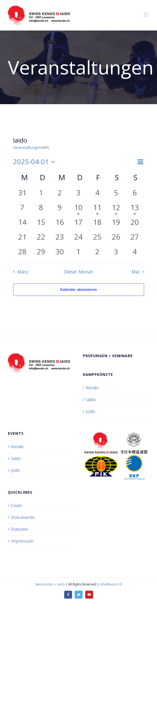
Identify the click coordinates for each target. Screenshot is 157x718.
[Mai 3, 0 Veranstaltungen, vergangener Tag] (116, 253)
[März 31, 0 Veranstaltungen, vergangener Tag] (22, 194)
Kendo (92, 388)
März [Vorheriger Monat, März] (22, 272)
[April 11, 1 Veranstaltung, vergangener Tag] (97, 209)
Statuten (19, 529)
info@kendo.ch (111, 584)
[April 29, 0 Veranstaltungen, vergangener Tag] (41, 253)
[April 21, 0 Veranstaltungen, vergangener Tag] (22, 238)
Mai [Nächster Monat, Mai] (135, 272)
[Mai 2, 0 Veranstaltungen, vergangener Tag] (97, 253)
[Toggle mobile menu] (146, 14)
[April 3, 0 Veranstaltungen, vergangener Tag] (78, 194)
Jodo (90, 411)
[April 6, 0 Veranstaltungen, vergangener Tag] (134, 194)
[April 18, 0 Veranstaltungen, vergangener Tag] (97, 223)
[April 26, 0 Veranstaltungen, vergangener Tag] (116, 238)
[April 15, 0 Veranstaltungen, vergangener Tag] (41, 223)
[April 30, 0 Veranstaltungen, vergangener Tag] (59, 253)
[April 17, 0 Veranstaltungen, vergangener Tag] (78, 223)
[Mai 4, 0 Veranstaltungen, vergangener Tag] (134, 253)
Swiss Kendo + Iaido (50, 584)
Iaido (91, 399)
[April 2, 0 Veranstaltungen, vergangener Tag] (59, 194)
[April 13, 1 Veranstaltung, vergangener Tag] (134, 209)
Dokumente (22, 517)
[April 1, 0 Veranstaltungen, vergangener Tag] (41, 194)
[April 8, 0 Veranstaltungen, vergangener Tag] (41, 209)
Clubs (16, 505)
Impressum (22, 541)
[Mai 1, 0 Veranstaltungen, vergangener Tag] (78, 253)
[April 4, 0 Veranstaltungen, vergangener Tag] (97, 194)
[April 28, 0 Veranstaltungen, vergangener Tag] (22, 253)
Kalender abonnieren (78, 289)
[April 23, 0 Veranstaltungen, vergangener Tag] (59, 238)
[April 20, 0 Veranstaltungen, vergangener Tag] (134, 223)
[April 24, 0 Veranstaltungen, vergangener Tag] (78, 238)
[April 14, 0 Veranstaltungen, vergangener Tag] (22, 223)
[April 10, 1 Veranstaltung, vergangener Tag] (78, 209)
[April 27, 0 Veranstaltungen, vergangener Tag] (134, 238)
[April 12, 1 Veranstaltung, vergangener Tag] (116, 209)
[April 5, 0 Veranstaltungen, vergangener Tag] (116, 194)
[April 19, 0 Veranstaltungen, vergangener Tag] (116, 223)
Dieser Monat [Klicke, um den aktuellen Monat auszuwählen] (78, 272)
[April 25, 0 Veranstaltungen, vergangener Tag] (97, 238)
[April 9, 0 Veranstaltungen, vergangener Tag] (59, 209)
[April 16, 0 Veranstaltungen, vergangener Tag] (59, 223)
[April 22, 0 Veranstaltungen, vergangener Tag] (41, 238)
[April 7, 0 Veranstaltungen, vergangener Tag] (22, 209)
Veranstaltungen (27, 147)
